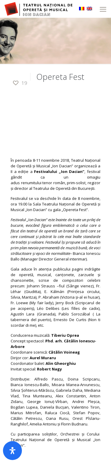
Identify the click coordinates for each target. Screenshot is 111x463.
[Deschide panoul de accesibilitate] (12, 450)
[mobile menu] (103, 9)
